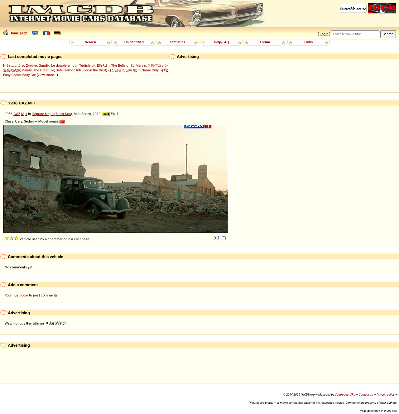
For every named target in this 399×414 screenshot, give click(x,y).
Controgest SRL (345, 394)
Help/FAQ (221, 42)
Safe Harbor (65, 70)
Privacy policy (385, 394)
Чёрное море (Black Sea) (52, 114)
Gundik (44, 65)
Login (324, 34)
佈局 (163, 70)
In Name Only (148, 70)
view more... (47, 75)
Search (90, 42)
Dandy (27, 70)
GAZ (16, 114)
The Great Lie (43, 70)
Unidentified (134, 42)
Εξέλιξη (103, 65)
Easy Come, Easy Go (19, 75)
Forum (265, 42)
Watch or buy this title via (35, 323)
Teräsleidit (87, 65)
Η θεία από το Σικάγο (20, 65)
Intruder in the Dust (91, 70)
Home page (18, 33)
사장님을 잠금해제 (122, 70)
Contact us (366, 394)
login (24, 295)
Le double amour (64, 65)
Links (308, 42)
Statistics (177, 42)
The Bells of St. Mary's (128, 65)
